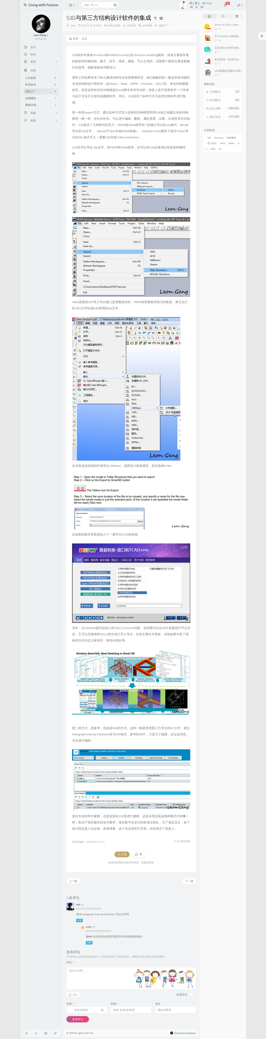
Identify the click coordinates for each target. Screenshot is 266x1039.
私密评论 (181, 994)
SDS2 (213, 148)
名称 (70, 1003)
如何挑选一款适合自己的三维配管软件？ (238, 59)
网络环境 (41, 105)
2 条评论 (131, 25)
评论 (70, 962)
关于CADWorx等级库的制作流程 (233, 36)
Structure (218, 137)
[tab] (209, 16)
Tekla (222, 143)
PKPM (231, 143)
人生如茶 (41, 78)
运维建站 (41, 98)
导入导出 (212, 143)
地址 (158, 1003)
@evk (89, 936)
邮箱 (114, 1003)
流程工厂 (41, 91)
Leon (73, 25)
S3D (209, 137)
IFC (220, 148)
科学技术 (41, 84)
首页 (73, 38)
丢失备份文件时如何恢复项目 (232, 47)
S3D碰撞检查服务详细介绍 (230, 71)
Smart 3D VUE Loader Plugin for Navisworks (239, 24)
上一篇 (73, 881)
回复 (79, 920)
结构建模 (231, 137)
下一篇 (189, 881)
